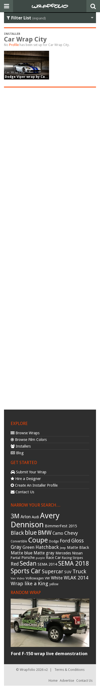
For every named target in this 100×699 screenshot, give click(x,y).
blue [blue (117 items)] (31, 532)
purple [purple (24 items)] (40, 558)
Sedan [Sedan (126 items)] (28, 563)
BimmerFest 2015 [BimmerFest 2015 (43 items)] (61, 526)
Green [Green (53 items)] (28, 547)
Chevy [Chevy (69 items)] (71, 533)
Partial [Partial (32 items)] (15, 558)
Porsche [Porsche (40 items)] (28, 557)
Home (53, 681)
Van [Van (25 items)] (13, 578)
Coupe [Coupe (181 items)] (38, 540)
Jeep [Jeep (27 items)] (63, 548)
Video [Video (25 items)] (21, 578)
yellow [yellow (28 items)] (53, 584)
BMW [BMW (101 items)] (44, 532)
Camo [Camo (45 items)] (58, 533)
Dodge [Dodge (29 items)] (54, 541)
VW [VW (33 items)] (47, 578)
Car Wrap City (15, 72)
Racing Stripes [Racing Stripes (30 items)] (72, 558)
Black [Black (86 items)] (17, 533)
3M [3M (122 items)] (15, 516)
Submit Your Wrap (28, 472)
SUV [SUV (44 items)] (67, 572)
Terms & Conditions (69, 670)
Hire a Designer (26, 479)
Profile (14, 45)
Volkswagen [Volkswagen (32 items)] (35, 578)
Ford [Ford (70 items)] (65, 541)
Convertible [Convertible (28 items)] (19, 541)
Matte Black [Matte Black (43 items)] (78, 547)
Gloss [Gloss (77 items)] (77, 541)
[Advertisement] (50, 247)
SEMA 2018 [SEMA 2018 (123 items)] (73, 563)
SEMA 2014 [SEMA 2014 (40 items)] (47, 564)
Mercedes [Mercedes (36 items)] (63, 553)
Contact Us (22, 492)
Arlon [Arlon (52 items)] (26, 516)
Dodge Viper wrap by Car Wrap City (34, 77)
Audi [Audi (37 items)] (35, 517)
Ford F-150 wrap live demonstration (49, 653)
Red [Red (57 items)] (15, 564)
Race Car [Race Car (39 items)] (53, 557)
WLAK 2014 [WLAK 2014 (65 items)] (76, 577)
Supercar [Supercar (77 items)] (52, 572)
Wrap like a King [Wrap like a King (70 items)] (29, 583)
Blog (17, 453)
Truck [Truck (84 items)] (79, 571)
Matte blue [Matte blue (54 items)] (22, 552)
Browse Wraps (25, 433)
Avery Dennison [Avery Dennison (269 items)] (35, 520)
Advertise (67, 681)
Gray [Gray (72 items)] (16, 547)
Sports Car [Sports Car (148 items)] (26, 571)
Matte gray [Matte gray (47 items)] (44, 552)
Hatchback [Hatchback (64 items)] (47, 547)
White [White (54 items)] (57, 577)
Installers (21, 446)
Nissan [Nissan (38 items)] (77, 553)
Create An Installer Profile (34, 485)
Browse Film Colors (29, 439)
